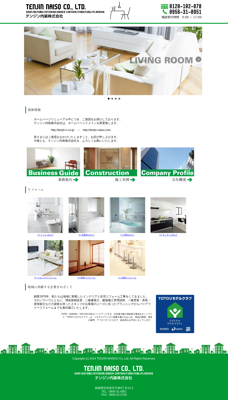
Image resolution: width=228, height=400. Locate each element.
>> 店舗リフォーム (127, 276)
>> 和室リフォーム (86, 276)
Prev (29, 59)
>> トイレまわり (45, 233)
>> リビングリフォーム (45, 276)
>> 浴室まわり (127, 233)
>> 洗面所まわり (86, 233)
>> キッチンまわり (168, 233)
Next (198, 59)
